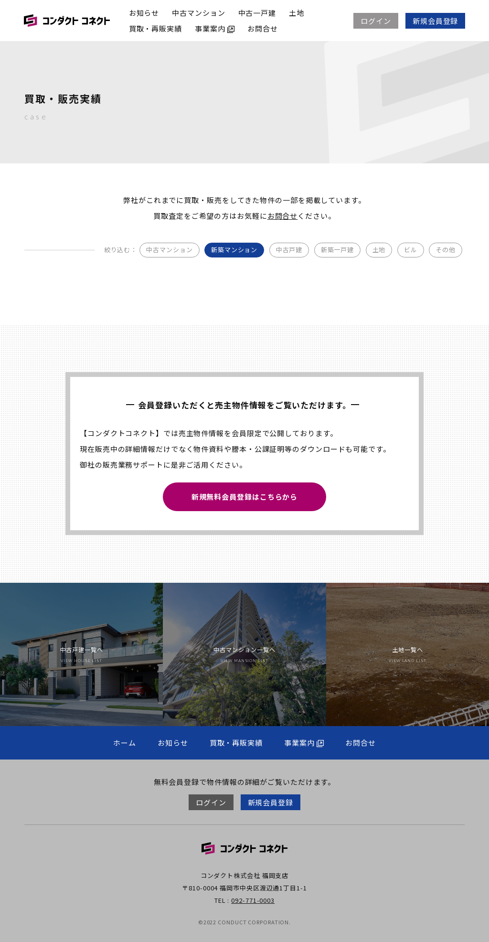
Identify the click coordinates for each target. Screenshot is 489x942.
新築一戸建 (337, 249)
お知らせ (144, 13)
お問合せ (262, 28)
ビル (410, 249)
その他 (446, 249)
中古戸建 (289, 249)
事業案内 (214, 28)
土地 (296, 13)
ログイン (376, 21)
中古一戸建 (257, 13)
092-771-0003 (253, 900)
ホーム (124, 743)
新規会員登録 (435, 21)
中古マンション (198, 13)
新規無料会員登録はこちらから (244, 496)
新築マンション (234, 249)
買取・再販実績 (155, 28)
